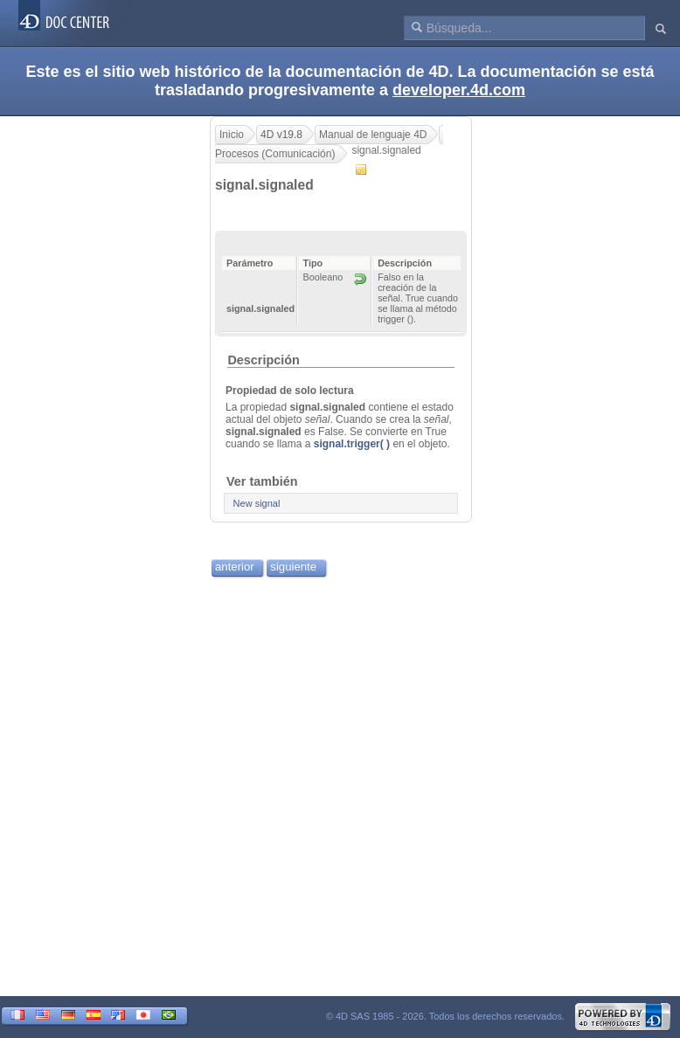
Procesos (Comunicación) (275, 154)
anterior (234, 566)
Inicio (231, 134)
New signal (257, 503)
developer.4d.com (458, 90)
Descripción (263, 360)
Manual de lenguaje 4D (373, 134)
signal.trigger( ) (352, 444)
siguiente (293, 566)
